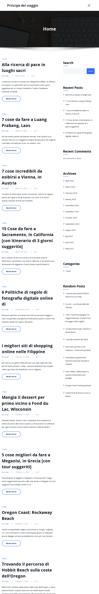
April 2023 (69, 178)
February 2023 (70, 190)
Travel (4, 59)
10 (47, 577)
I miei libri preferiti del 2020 (75, 331)
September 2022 (71, 219)
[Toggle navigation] (89, 5)
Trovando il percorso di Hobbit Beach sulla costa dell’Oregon (24, 529)
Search (68, 63)
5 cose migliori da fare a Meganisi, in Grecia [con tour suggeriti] (27, 425)
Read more (10, 93)
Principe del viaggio (21, 5)
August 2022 (70, 225)
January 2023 (70, 196)
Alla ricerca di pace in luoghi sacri (78, 94)
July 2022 (68, 231)
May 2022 (69, 243)
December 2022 (71, 202)
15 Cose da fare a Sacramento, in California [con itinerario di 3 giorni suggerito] (78, 121)
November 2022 (71, 208)
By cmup (5, 75)
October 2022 (70, 213)
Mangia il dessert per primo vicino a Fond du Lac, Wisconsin (26, 371)
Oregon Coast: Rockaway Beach (77, 369)
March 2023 (70, 184)
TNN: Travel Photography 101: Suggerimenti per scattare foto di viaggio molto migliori (78, 311)
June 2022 (69, 237)
